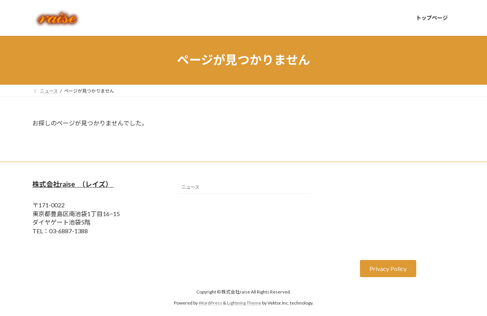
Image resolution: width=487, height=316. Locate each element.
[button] (388, 268)
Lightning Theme (244, 302)
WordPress (210, 302)
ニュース (190, 187)
